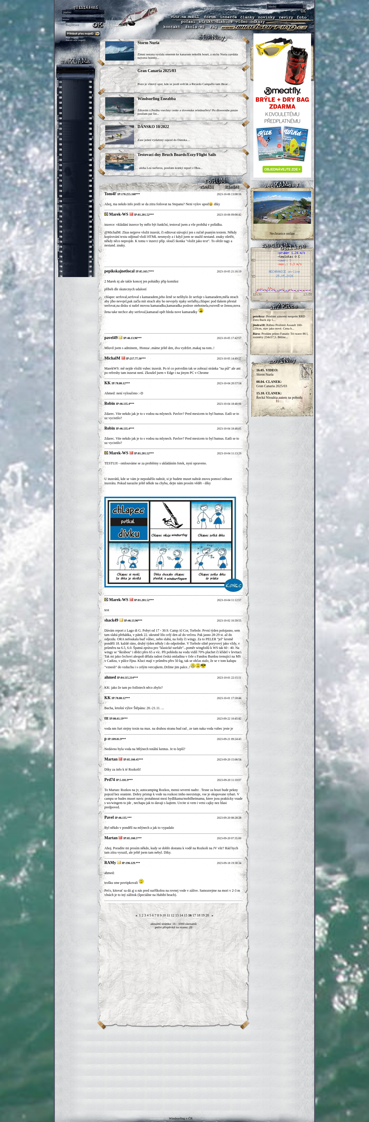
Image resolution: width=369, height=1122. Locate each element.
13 (177, 915)
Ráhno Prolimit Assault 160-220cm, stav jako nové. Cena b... (277, 326)
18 (198, 915)
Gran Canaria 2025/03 (157, 71)
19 (203, 915)
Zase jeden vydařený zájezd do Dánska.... (164, 140)
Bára (256, 333)
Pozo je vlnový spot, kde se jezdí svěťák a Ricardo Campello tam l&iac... (184, 84)
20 (207, 915)
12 (172, 915)
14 (181, 915)
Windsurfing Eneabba (157, 99)
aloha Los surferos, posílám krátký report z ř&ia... (170, 168)
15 (185, 915)
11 (168, 915)
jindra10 (258, 325)
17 (194, 915)
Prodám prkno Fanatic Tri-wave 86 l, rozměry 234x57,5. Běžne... (280, 335)
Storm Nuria (148, 43)
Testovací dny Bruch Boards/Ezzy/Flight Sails (177, 155)
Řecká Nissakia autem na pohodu (279, 395)
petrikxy (258, 316)
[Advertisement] (184, 1070)
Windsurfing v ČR (181, 1118)
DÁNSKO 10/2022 (153, 127)
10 (164, 915)
